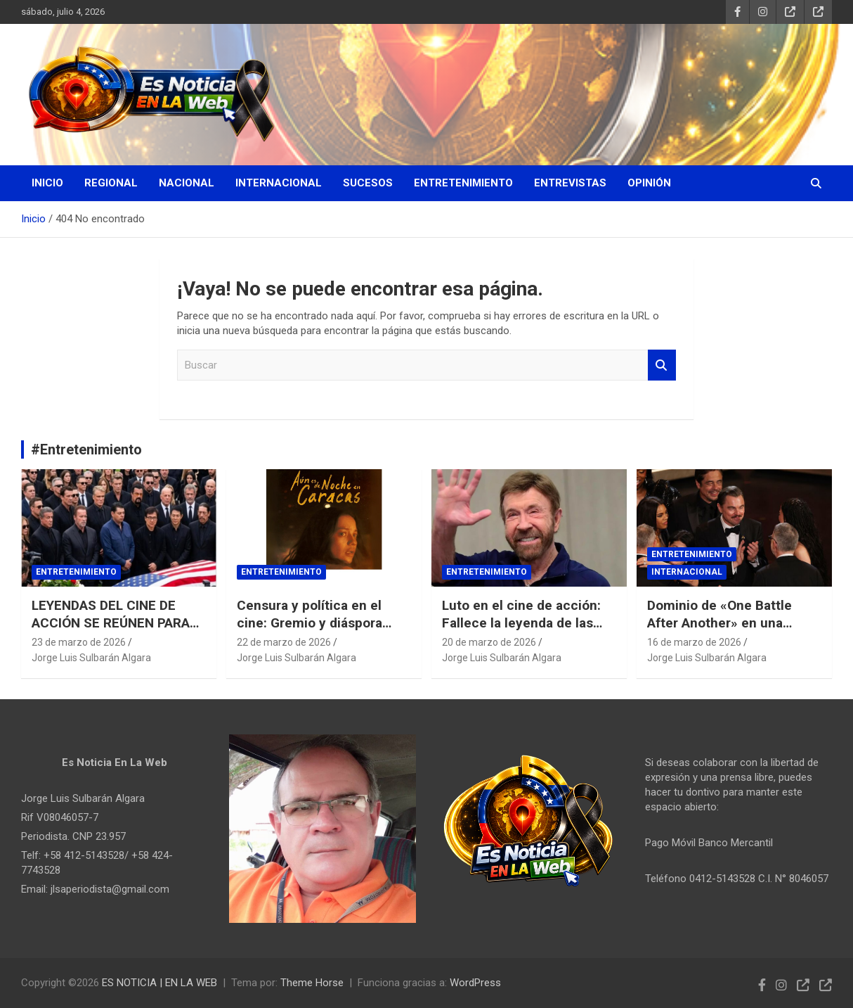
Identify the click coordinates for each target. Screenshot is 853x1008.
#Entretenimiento (86, 449)
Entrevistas (570, 183)
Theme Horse (312, 982)
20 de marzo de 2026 (489, 642)
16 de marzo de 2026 (694, 642)
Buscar (662, 365)
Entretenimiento (463, 183)
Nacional (186, 183)
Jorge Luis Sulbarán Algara (91, 657)
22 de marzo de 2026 (284, 642)
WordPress (475, 982)
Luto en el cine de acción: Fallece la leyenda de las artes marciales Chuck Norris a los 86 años (521, 631)
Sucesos (368, 183)
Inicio (47, 183)
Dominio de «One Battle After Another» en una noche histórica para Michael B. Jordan (719, 631)
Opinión (649, 183)
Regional (111, 183)
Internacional (278, 183)
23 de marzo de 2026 (79, 642)
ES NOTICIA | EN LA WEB (159, 982)
